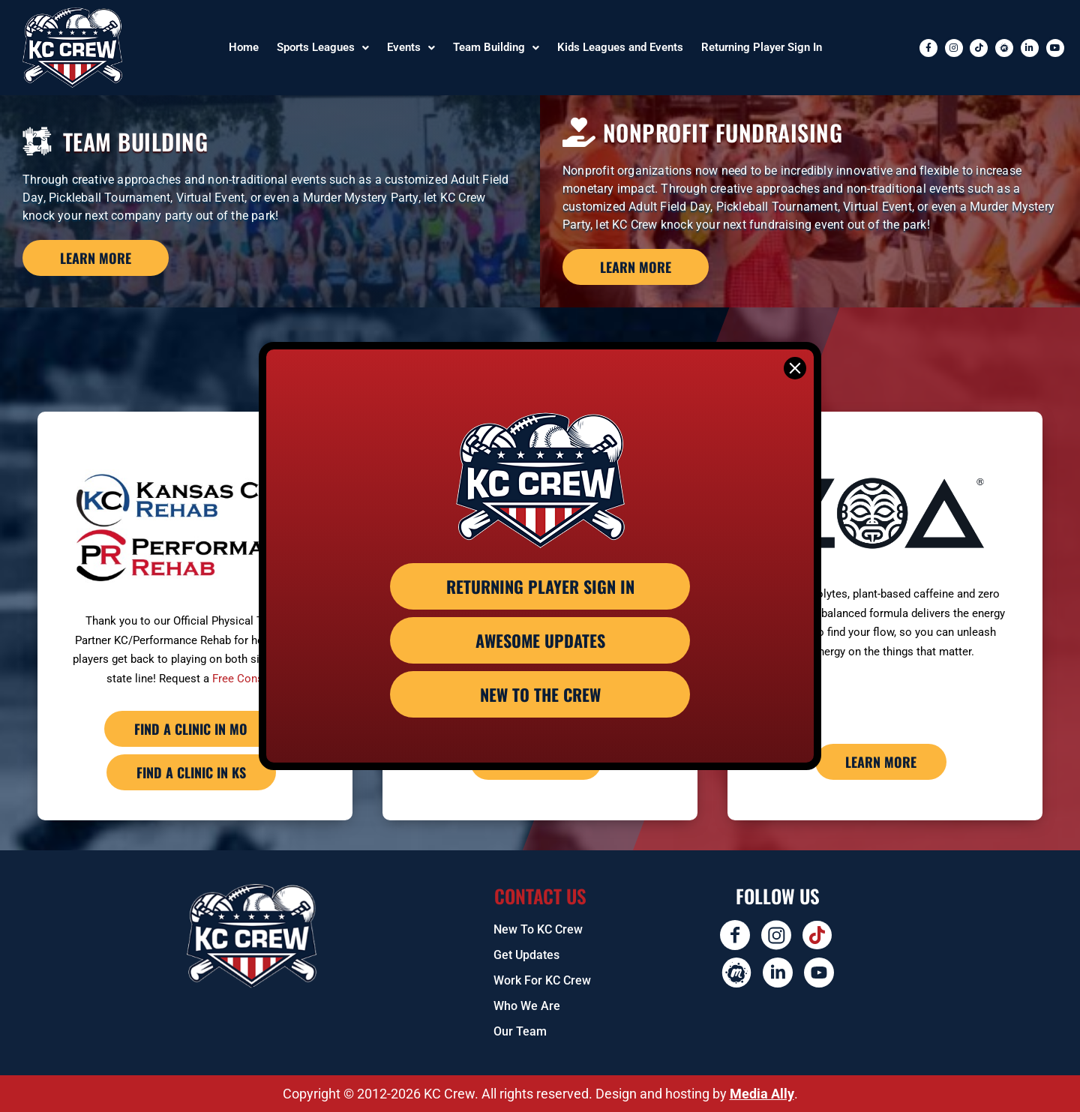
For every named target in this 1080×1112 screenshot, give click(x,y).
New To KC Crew (538, 929)
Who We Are (527, 1006)
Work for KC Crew (542, 980)
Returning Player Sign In (761, 47)
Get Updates (527, 955)
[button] (323, 47)
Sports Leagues (323, 47)
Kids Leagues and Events (620, 47)
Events (411, 47)
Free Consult (244, 678)
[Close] (795, 368)
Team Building (496, 47)
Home (244, 47)
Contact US (540, 896)
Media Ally (762, 1094)
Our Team (520, 1031)
